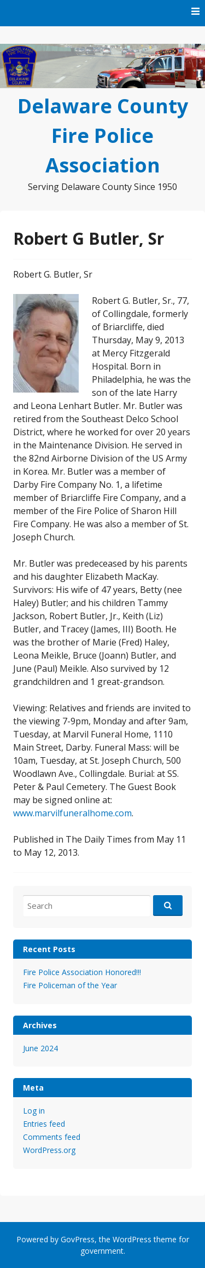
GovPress (78, 1239)
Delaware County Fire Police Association (102, 135)
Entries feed (44, 1124)
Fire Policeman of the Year (70, 985)
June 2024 (40, 1048)
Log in (34, 1110)
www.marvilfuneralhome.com (72, 813)
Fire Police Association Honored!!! (82, 972)
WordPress (132, 1239)
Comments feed (51, 1137)
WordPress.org (49, 1150)
